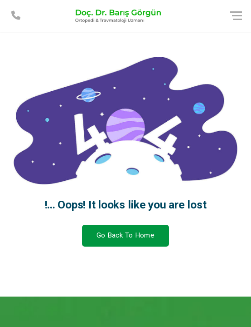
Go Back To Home (125, 235)
